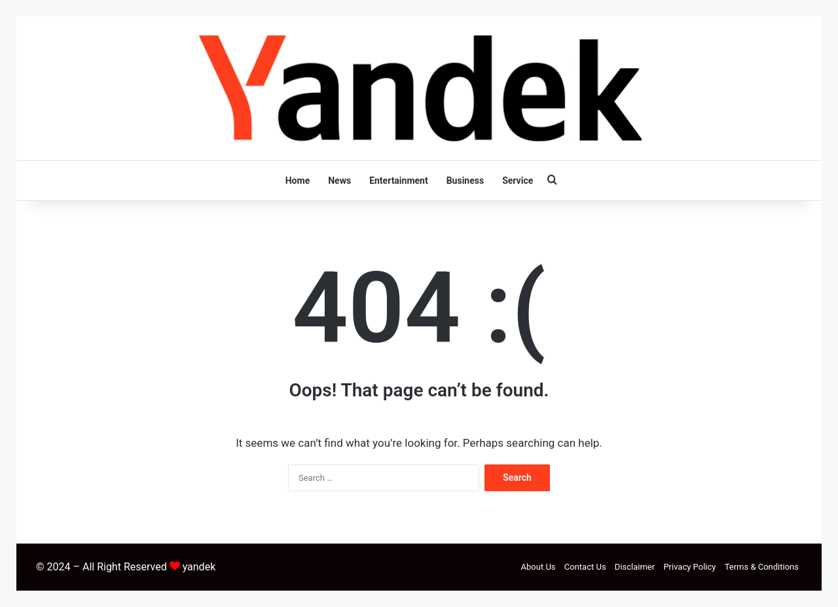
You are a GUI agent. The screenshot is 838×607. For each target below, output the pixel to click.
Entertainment (398, 180)
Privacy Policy (689, 567)
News (339, 180)
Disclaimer (635, 567)
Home (297, 180)
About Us (538, 567)
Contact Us (585, 567)
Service (517, 180)
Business (465, 180)
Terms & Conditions (762, 567)
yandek (199, 567)
